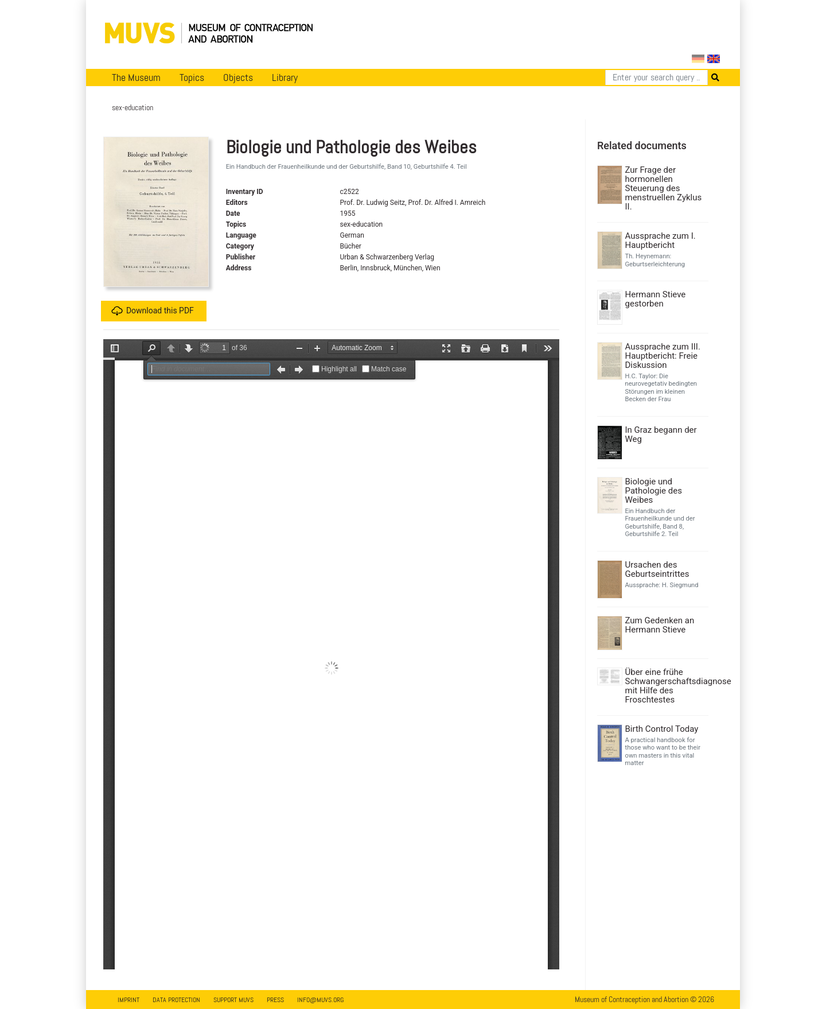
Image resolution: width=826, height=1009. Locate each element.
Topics (192, 77)
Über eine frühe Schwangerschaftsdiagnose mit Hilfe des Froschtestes (665, 686)
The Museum (136, 77)
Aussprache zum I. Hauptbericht (660, 240)
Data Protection (176, 999)
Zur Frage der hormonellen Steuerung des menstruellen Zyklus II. (663, 188)
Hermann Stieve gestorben (655, 299)
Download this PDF (152, 311)
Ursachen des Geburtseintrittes (657, 569)
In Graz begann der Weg (661, 434)
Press (275, 999)
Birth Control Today (662, 729)
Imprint (128, 999)
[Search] (656, 77)
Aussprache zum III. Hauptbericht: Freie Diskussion (662, 356)
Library (285, 77)
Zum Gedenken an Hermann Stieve (660, 625)
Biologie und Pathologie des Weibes (653, 490)
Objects (238, 77)
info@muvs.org (320, 999)
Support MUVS (233, 999)
